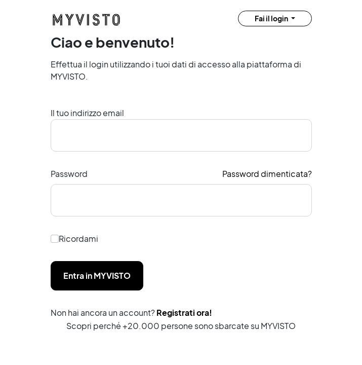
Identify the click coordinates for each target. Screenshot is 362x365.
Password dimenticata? (267, 173)
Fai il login (272, 18)
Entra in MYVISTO (97, 275)
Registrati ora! (184, 312)
